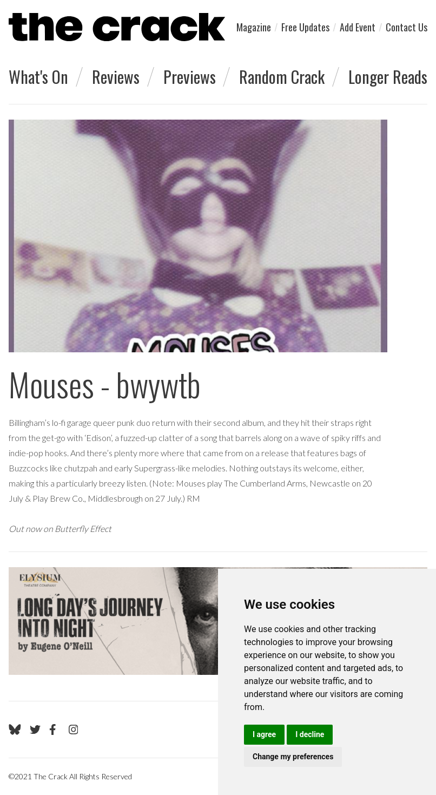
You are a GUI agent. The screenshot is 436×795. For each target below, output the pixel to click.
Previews (189, 76)
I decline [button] (309, 734)
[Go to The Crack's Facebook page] (54, 729)
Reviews (116, 76)
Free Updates (305, 27)
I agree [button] (264, 734)
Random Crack (282, 76)
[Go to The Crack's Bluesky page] (15, 729)
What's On (38, 76)
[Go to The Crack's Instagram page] (73, 729)
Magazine (253, 27)
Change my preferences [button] (293, 756)
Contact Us (406, 27)
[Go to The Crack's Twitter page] (35, 729)
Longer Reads (387, 76)
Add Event (357, 27)
